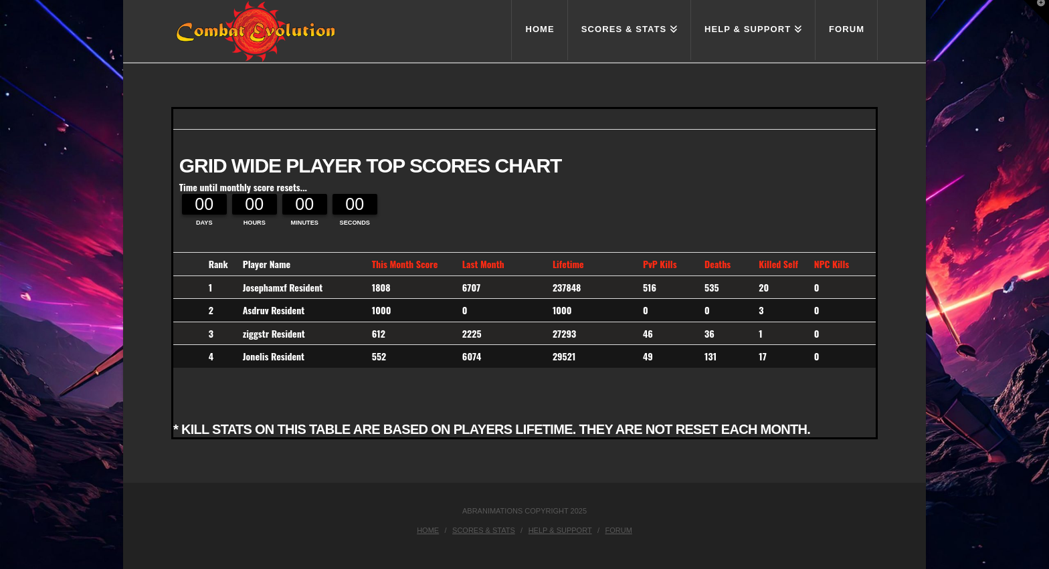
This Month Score (405, 264)
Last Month (483, 264)
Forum (618, 530)
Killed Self (778, 264)
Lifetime (568, 264)
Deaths (717, 264)
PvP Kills (660, 264)
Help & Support (560, 530)
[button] (1036, 12)
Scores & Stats (483, 530)
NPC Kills (832, 264)
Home (428, 530)
